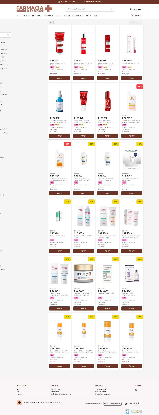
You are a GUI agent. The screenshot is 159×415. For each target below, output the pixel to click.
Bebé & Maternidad (27, 53)
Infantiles (23, 79)
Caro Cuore (24, 266)
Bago (22, 184)
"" (51, 22)
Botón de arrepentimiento (112, 404)
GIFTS (88, 16)
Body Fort (23, 217)
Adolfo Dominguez (27, 129)
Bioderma (24, 213)
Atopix (22, 165)
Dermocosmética (27, 68)
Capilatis (23, 258)
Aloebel (23, 147)
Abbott (23, 122)
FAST (95, 16)
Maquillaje (24, 83)
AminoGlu (23, 150)
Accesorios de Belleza (28, 50)
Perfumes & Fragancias (26, 95)
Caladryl (23, 247)
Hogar (22, 76)
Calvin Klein (24, 251)
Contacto (19, 394)
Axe (22, 180)
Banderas (24, 191)
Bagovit (23, 188)
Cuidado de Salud (26, 61)
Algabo (23, 143)
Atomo (22, 161)
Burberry (23, 228)
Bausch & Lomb (25, 195)
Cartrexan (23, 273)
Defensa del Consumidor (93, 404)
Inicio (18, 389)
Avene (23, 173)
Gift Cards (23, 72)
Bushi (22, 232)
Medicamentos (25, 87)
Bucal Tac (24, 225)
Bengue (23, 206)
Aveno (23, 176)
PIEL (19, 16)
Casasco (23, 277)
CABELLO (26, 16)
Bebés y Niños (26, 57)
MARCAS (138, 16)
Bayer (22, 199)
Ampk (22, 154)
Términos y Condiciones (52, 402)
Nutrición (24, 91)
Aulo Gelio (23, 169)
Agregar (59, 78)
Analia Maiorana (26, 158)
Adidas (22, 125)
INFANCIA (66, 16)
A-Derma (24, 118)
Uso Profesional (25, 104)
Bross (22, 221)
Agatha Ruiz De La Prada (26, 134)
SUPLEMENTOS (78, 16)
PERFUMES (48, 16)
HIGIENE (58, 16)
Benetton (24, 202)
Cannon (23, 254)
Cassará (23, 281)
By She (23, 243)
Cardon (22, 262)
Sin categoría (25, 101)
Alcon (22, 139)
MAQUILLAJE (37, 16)
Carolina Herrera (26, 269)
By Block (23, 236)
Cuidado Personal (27, 64)
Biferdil (23, 210)
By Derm (23, 240)
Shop (18, 391)
